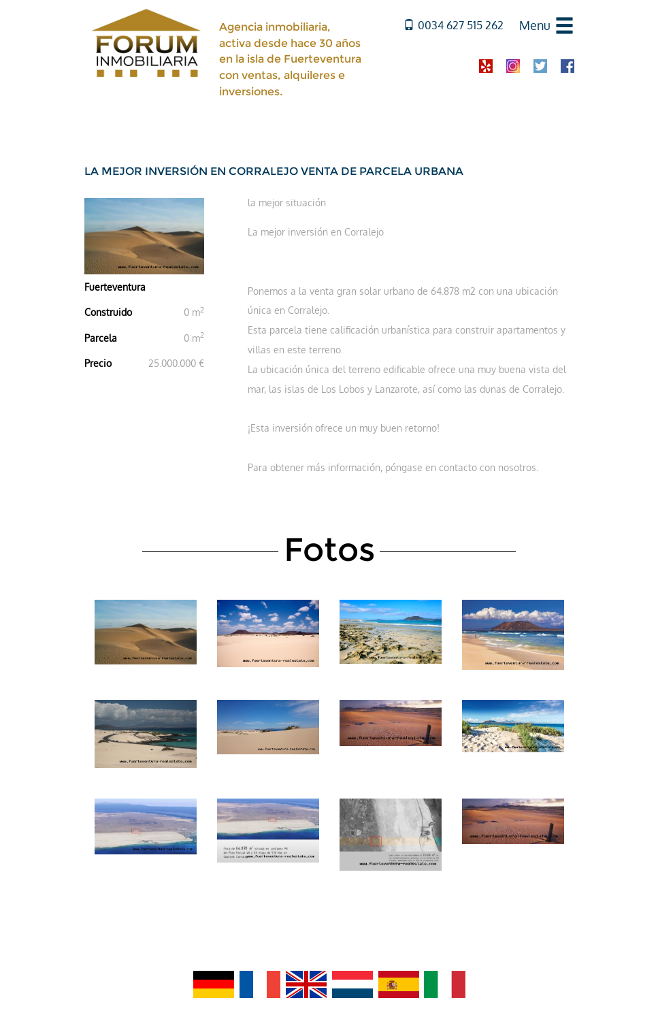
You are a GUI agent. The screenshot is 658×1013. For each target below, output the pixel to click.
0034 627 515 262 (454, 25)
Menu (534, 25)
